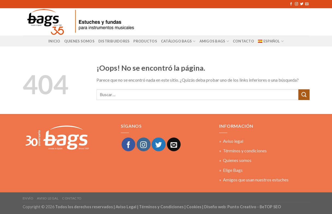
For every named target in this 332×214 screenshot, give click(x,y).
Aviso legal (48, 198)
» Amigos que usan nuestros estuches (254, 179)
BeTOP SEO (270, 206)
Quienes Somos (79, 41)
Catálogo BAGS (178, 41)
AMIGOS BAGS (214, 41)
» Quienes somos (235, 160)
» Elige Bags (231, 170)
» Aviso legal (231, 141)
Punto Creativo (241, 206)
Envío (28, 198)
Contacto (72, 198)
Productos (145, 41)
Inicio (54, 41)
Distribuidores (114, 41)
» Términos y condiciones (243, 150)
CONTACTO (243, 41)
